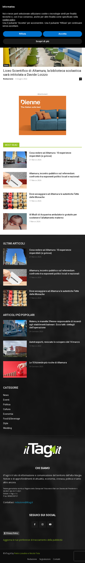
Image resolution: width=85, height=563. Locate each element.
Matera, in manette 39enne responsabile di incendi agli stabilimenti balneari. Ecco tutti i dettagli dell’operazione (55, 324)
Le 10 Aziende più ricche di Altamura (48, 362)
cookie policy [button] (9, 535)
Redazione (8, 79)
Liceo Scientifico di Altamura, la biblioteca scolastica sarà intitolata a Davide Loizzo (42, 73)
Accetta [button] (63, 549)
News (6, 65)
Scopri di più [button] (42, 556)
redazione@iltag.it (24, 502)
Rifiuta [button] (22, 549)
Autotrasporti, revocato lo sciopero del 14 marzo (54, 342)
